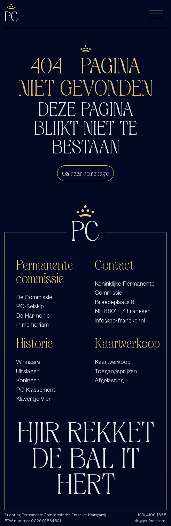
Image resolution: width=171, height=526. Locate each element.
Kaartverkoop (113, 362)
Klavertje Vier (33, 399)
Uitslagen (28, 371)
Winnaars (28, 362)
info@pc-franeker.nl (120, 320)
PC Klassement (36, 389)
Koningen (28, 380)
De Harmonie (33, 315)
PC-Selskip (30, 306)
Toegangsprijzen (116, 371)
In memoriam (32, 324)
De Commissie (34, 297)
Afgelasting (109, 380)
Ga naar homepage (85, 173)
